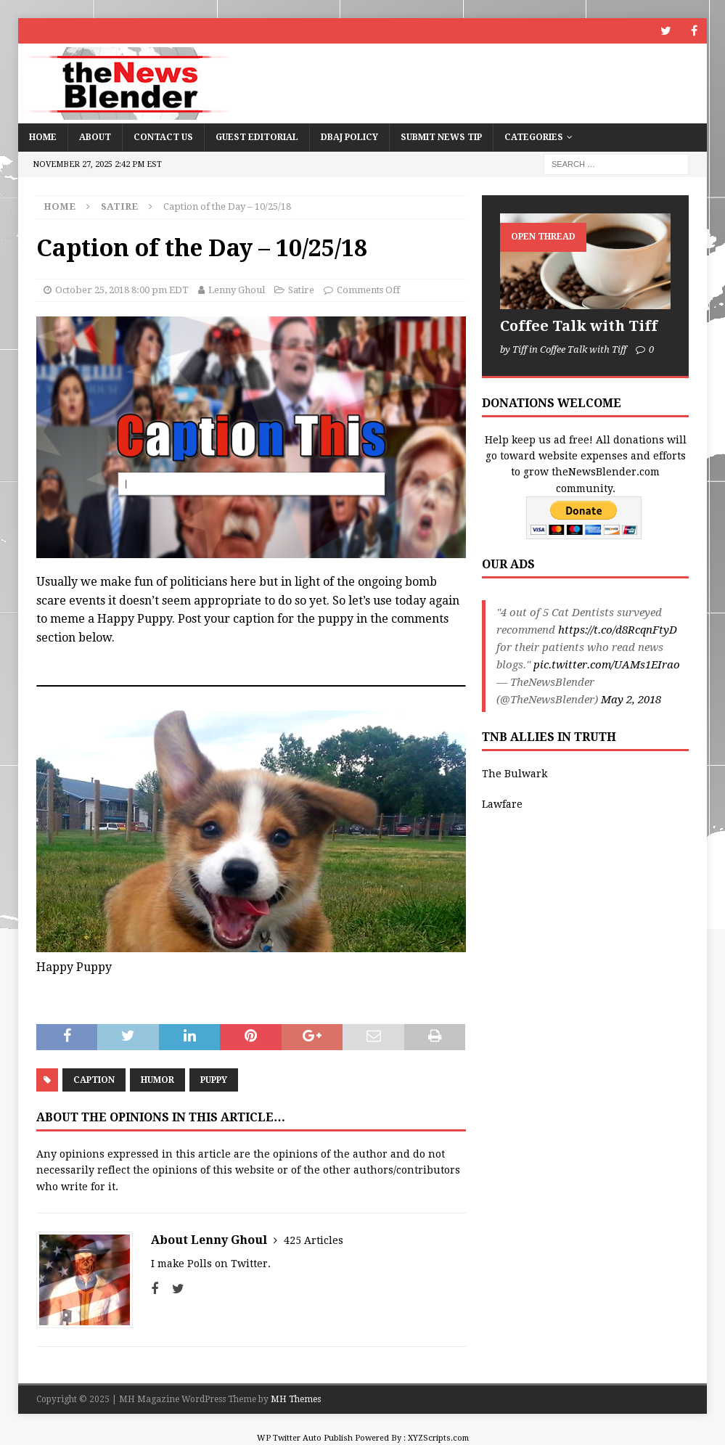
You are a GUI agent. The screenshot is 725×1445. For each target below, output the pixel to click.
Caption (94, 1080)
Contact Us (163, 137)
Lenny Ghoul (236, 290)
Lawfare (502, 804)
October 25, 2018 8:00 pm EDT (122, 290)
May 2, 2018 (631, 699)
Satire (301, 290)
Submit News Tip (441, 137)
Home (43, 137)
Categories (533, 137)
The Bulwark (514, 773)
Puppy (213, 1080)
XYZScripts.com (438, 1438)
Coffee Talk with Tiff (579, 326)
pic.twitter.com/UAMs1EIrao (606, 664)
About (95, 137)
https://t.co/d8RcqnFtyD (617, 629)
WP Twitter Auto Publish (305, 1438)
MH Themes (296, 1399)
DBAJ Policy (349, 137)
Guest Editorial (257, 137)
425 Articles (313, 1240)
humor (157, 1080)
